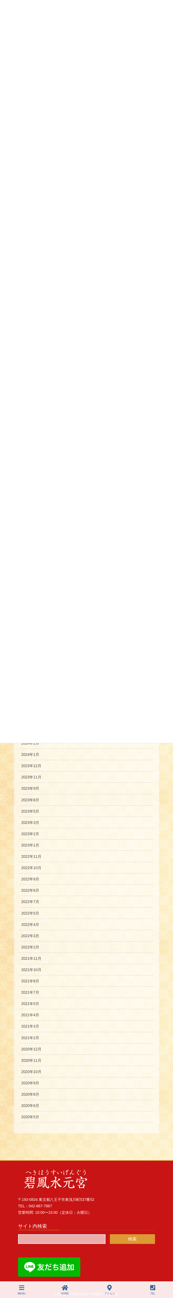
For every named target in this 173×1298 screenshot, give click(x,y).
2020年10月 (31, 1072)
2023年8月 (30, 800)
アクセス (109, 1290)
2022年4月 (30, 924)
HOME (65, 1290)
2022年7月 (30, 902)
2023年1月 (30, 845)
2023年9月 (30, 788)
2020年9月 (30, 1083)
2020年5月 (30, 1117)
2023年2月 (30, 834)
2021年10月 (31, 970)
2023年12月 (31, 766)
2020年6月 (30, 1105)
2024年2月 (30, 743)
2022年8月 (30, 890)
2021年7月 (30, 992)
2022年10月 (31, 868)
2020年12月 (31, 1049)
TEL (152, 1290)
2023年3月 (30, 822)
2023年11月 (31, 777)
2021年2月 (30, 1038)
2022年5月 (30, 913)
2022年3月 (30, 936)
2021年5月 (30, 1003)
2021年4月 (30, 1015)
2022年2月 (30, 947)
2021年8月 (30, 981)
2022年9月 (30, 879)
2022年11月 (31, 856)
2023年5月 (30, 811)
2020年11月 (31, 1060)
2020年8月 (30, 1094)
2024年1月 (30, 754)
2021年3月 (30, 1026)
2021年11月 (31, 958)
